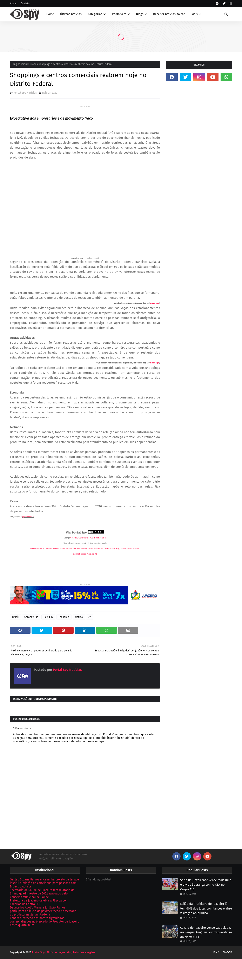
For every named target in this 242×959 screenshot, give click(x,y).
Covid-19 (48, 617)
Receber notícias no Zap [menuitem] (169, 14)
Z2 (89, 617)
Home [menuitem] (50, 14)
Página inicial (20, 64)
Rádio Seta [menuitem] (119, 14)
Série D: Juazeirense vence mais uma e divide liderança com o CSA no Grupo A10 (205, 884)
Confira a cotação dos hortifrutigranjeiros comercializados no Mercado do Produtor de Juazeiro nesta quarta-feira (44, 921)
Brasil (33, 64)
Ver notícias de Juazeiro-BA (41, 549)
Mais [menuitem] (194, 14)
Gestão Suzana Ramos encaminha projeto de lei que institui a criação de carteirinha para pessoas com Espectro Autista (44, 883)
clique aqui (154, 303)
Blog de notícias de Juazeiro (127, 549)
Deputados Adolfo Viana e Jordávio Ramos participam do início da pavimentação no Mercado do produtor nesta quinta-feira (43, 911)
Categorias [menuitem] (95, 14)
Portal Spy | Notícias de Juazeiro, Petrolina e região (63, 952)
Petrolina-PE (110, 549)
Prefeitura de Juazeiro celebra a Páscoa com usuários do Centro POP (39, 902)
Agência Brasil (28, 517)
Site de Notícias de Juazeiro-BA (90, 549)
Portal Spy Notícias (25, 92)
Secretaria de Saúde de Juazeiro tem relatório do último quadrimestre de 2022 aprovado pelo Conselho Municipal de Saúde (42, 893)
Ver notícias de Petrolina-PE (64, 549)
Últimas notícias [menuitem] (71, 14)
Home (13, 3)
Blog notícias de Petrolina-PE (85, 554)
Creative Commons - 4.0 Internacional (88, 538)
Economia (64, 617)
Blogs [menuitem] (139, 14)
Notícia (79, 617)
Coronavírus (31, 617)
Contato (25, 3)
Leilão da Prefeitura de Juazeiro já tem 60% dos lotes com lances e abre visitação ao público (206, 908)
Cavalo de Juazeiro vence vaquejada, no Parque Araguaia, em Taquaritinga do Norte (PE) (206, 932)
